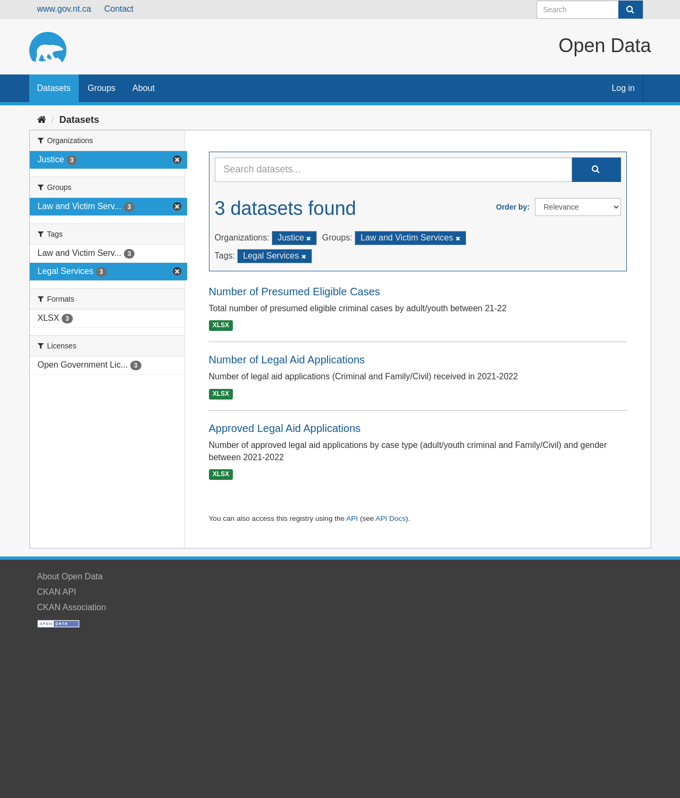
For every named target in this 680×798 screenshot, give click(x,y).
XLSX (221, 325)
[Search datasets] (589, 10)
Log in (623, 88)
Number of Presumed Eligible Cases (294, 291)
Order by (511, 207)
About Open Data (70, 576)
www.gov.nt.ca (64, 8)
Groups (101, 88)
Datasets (54, 88)
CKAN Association (71, 607)
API (352, 518)
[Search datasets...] (393, 169)
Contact (118, 8)
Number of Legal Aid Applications (287, 359)
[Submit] (630, 10)
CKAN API (57, 591)
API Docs (390, 518)
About (143, 88)
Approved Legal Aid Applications (285, 428)
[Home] (41, 119)
